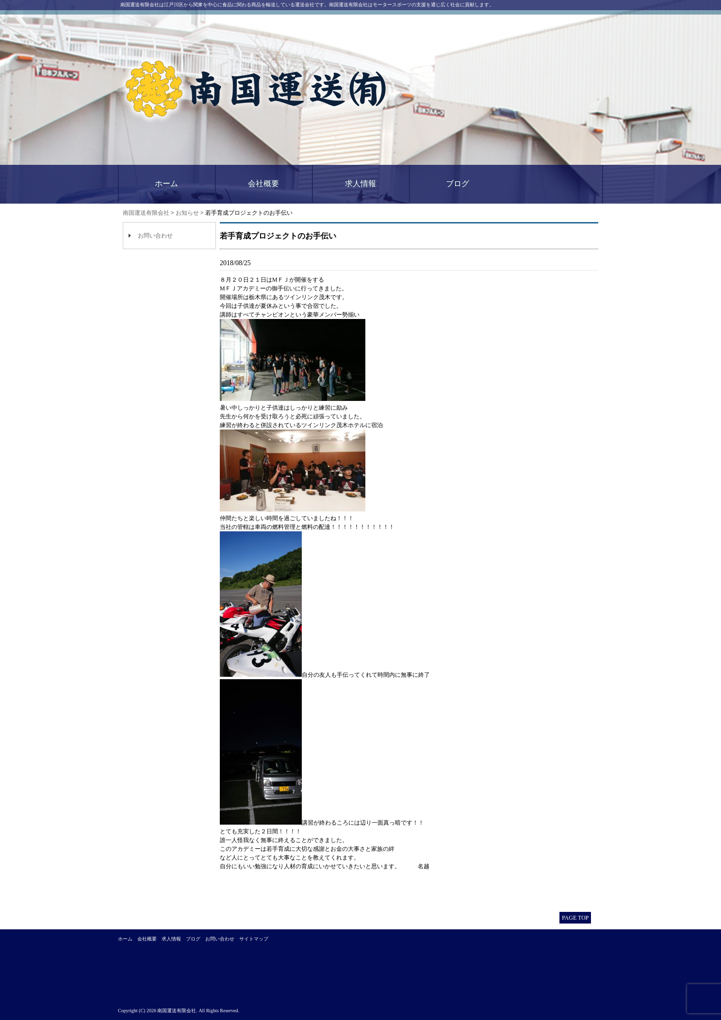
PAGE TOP (575, 917)
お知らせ (187, 212)
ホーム (166, 183)
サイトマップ (253, 938)
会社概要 (263, 183)
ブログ (457, 183)
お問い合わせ (155, 235)
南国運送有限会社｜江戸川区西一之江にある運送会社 (257, 89)
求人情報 (360, 183)
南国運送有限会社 (146, 212)
